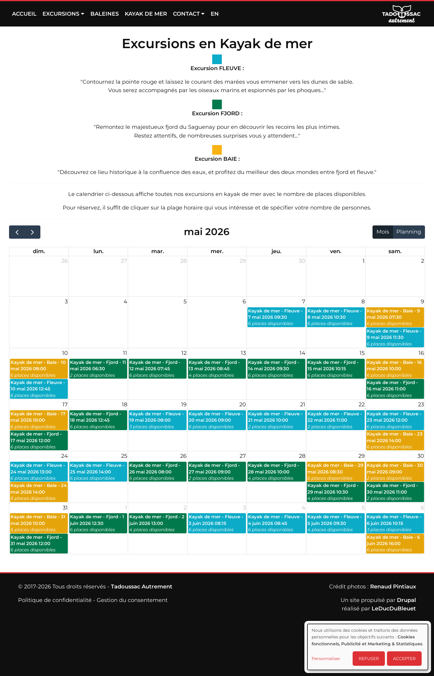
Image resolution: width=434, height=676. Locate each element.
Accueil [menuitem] (24, 14)
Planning (408, 231)
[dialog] (367, 647)
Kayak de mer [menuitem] (146, 14)
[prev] (17, 232)
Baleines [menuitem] (104, 14)
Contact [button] (186, 14)
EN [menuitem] (215, 14)
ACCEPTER (404, 658)
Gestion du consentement (132, 600)
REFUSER (369, 658)
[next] (32, 232)
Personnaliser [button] (326, 658)
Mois (382, 231)
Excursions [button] (60, 14)
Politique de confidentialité (55, 600)
